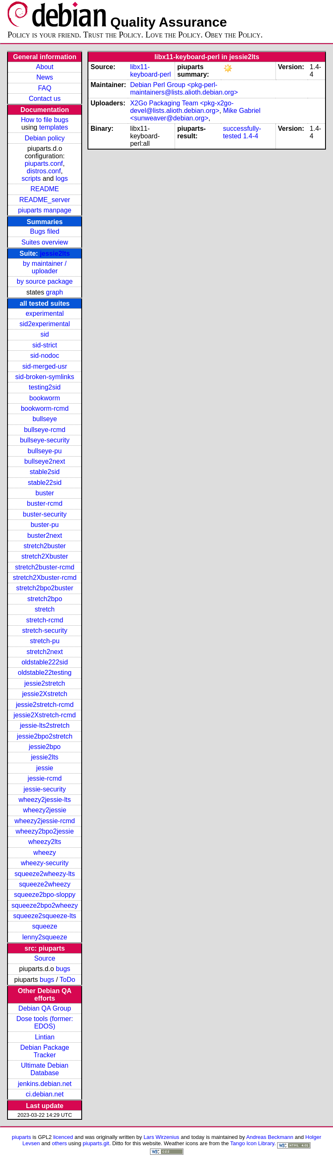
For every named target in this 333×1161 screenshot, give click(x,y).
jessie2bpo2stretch (45, 736)
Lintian (45, 1037)
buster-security (45, 514)
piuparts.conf (44, 163)
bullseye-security (45, 440)
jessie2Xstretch (45, 693)
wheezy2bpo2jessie (44, 831)
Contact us (44, 98)
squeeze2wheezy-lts (45, 873)
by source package (45, 281)
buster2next (44, 535)
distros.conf (44, 171)
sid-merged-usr (44, 366)
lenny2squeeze (44, 937)
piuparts (21, 1137)
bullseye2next (44, 461)
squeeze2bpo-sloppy (44, 894)
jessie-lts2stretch (45, 725)
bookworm (44, 398)
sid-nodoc (44, 355)
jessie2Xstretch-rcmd (45, 715)
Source (44, 958)
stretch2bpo (44, 598)
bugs (63, 968)
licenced (63, 1137)
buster (44, 493)
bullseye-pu (45, 450)
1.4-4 (250, 136)
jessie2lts (55, 253)
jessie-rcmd (45, 778)
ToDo (67, 979)
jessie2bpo (45, 746)
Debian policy (45, 138)
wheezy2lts (44, 841)
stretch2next (45, 651)
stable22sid (45, 482)
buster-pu (44, 524)
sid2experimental (45, 323)
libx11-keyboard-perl (150, 70)
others (59, 1143)
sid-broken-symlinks (44, 376)
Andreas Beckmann (269, 1137)
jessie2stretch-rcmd (45, 704)
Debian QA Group (44, 1008)
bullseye (45, 418)
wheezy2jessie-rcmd (45, 820)
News (44, 77)
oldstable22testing (45, 672)
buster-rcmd (45, 503)
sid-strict (44, 345)
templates (53, 127)
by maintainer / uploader (45, 267)
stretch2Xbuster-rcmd (45, 577)
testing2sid (45, 387)
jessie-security (45, 789)
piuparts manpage (44, 210)
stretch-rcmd (44, 620)
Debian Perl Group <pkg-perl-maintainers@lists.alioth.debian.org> (184, 88)
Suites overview (44, 242)
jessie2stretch (44, 683)
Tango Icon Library (252, 1143)
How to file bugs (44, 119)
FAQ (44, 88)
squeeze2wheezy (44, 884)
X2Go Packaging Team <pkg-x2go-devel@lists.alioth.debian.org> (181, 107)
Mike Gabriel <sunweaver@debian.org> (195, 114)
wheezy (44, 852)
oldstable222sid (45, 662)
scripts (31, 178)
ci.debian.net (45, 1094)
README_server (44, 199)
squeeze (45, 926)
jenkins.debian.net (45, 1083)
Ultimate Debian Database (44, 1069)
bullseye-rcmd (44, 429)
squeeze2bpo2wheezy (45, 905)
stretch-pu (45, 640)
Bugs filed (44, 231)
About (44, 66)
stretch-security (44, 630)
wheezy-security (45, 862)
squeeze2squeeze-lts (44, 915)
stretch (45, 609)
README (44, 188)
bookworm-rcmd (45, 408)
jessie (44, 768)
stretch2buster (45, 545)
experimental (44, 313)
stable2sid (45, 471)
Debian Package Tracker (44, 1051)
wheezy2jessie (44, 810)
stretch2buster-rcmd (44, 567)
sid (44, 334)
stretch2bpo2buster (44, 588)
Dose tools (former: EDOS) (44, 1022)
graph (54, 292)
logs (61, 178)
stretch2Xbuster (44, 556)
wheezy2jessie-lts (45, 799)
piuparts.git (96, 1143)
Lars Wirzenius (161, 1137)
